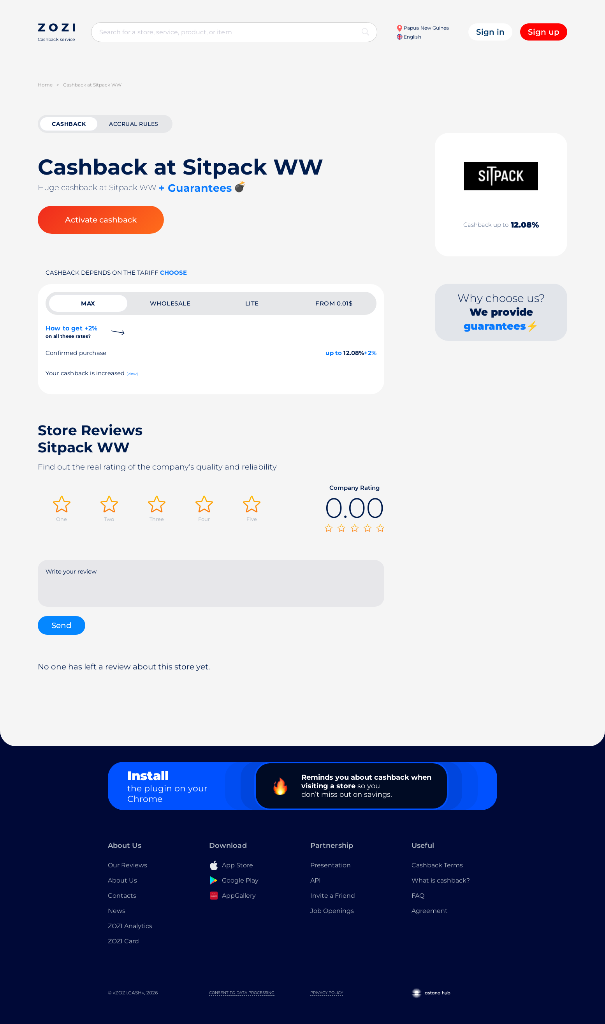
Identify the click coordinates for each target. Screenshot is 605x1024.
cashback (69, 123)
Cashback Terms (437, 865)
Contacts (122, 895)
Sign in (490, 32)
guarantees (495, 326)
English (409, 37)
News (116, 911)
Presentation (330, 865)
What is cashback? (441, 880)
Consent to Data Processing (241, 992)
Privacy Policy (326, 992)
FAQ (418, 895)
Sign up (543, 32)
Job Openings (332, 911)
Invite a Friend (332, 895)
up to (333, 353)
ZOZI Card (123, 941)
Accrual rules (133, 123)
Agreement (430, 911)
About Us (122, 880)
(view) (132, 373)
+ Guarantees (195, 188)
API (315, 880)
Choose (173, 272)
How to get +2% (71, 332)
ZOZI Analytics (130, 926)
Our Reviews (127, 865)
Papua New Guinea (422, 28)
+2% (370, 353)
